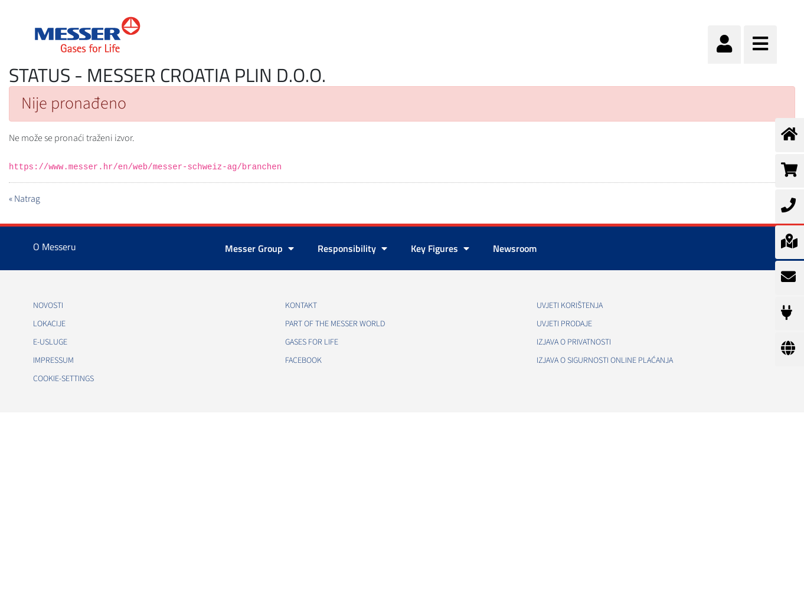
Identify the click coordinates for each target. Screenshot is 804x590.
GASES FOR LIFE (311, 342)
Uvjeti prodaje (564, 324)
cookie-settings (63, 379)
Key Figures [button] (440, 248)
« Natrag (24, 198)
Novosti (48, 306)
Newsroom (515, 248)
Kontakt (301, 306)
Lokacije (49, 324)
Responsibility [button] (352, 248)
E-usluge (50, 342)
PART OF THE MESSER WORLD (335, 324)
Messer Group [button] (259, 248)
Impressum (53, 360)
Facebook (303, 360)
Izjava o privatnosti (574, 342)
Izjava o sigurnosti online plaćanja (605, 360)
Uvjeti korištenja (570, 306)
